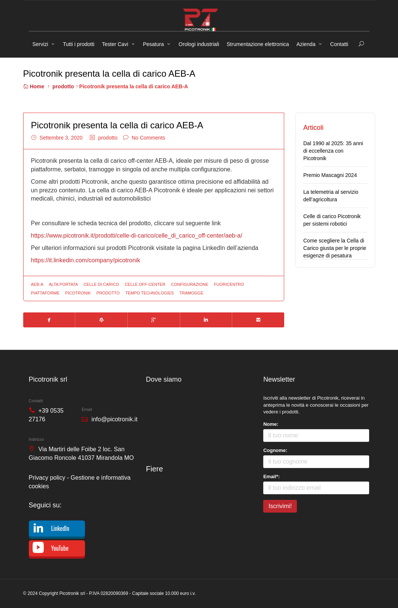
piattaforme (45, 293)
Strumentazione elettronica (258, 44)
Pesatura (153, 44)
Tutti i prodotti (78, 44)
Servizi (40, 44)
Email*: (271, 476)
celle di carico (101, 284)
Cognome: (275, 450)
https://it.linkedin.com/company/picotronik (85, 260)
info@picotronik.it (114, 419)
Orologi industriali (199, 44)
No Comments (148, 138)
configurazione (190, 284)
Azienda (306, 44)
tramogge (191, 293)
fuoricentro (229, 284)
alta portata (63, 284)
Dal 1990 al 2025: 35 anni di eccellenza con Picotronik (333, 150)
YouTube (60, 548)
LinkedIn (60, 528)
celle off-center (145, 284)
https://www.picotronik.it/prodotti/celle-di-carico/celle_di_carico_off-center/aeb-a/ (136, 235)
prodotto (63, 86)
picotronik (78, 293)
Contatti (339, 44)
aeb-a (37, 284)
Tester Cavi (115, 44)
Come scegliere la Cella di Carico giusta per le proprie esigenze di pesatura (334, 248)
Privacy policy (47, 477)
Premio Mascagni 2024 (330, 175)
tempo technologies (149, 293)
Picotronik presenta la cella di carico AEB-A (117, 125)
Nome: (270, 424)
